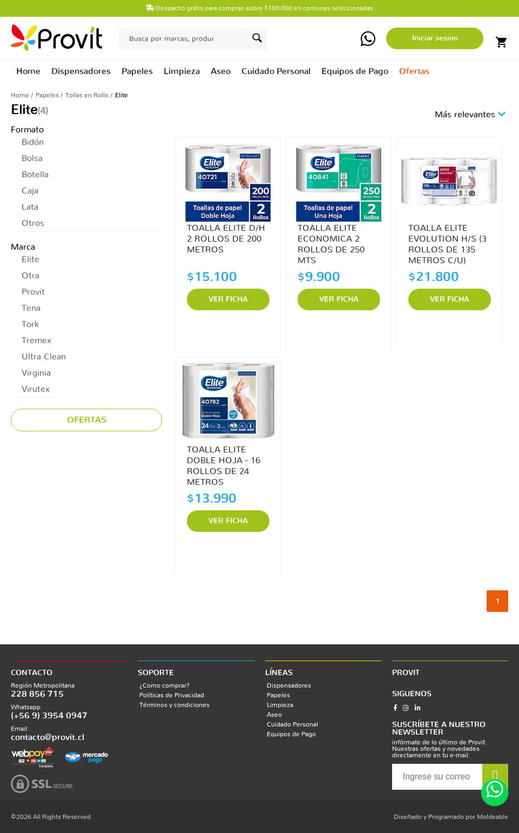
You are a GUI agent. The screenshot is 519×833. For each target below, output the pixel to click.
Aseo (274, 714)
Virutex (36, 389)
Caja (30, 190)
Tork (30, 324)
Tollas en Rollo (87, 95)
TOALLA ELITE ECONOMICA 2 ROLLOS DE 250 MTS (331, 239)
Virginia (36, 373)
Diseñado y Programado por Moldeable (451, 817)
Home (28, 71)
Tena (31, 308)
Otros (33, 223)
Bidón (33, 142)
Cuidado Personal (292, 724)
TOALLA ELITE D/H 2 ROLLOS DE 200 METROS (226, 239)
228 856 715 (37, 694)
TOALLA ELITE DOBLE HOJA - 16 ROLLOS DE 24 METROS (223, 461)
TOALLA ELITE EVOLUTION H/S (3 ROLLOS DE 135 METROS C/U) (447, 239)
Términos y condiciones (174, 705)
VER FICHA (228, 299)
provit (56, 37)
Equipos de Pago (291, 734)
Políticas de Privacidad (171, 695)
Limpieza (280, 705)
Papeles (47, 95)
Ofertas (414, 71)
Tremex (36, 340)
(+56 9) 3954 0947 (49, 715)
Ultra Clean (44, 356)
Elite (30, 259)
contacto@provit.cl (47, 737)
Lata (30, 207)
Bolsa (32, 158)
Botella (35, 174)
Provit (33, 292)
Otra (30, 275)
